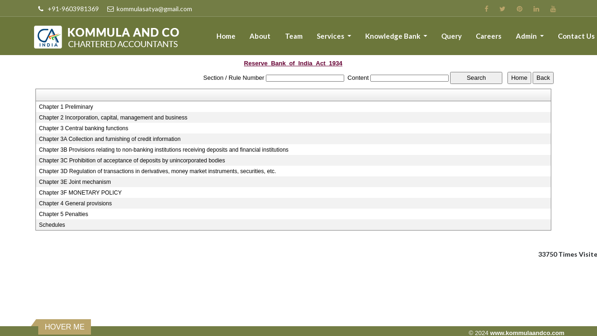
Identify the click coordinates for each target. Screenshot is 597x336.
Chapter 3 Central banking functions (83, 128)
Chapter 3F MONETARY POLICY (80, 192)
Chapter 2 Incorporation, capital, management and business (113, 117)
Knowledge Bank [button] (393, 36)
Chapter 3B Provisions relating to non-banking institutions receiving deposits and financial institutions (164, 150)
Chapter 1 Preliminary (66, 107)
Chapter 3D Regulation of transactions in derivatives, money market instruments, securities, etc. (157, 171)
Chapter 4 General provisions (75, 203)
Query (451, 36)
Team (294, 36)
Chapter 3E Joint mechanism (75, 182)
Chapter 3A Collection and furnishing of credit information (110, 139)
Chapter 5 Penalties (63, 214)
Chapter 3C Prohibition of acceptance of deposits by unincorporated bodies (132, 160)
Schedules (52, 225)
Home (226, 36)
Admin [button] (527, 36)
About (260, 36)
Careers (488, 36)
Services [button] (331, 36)
